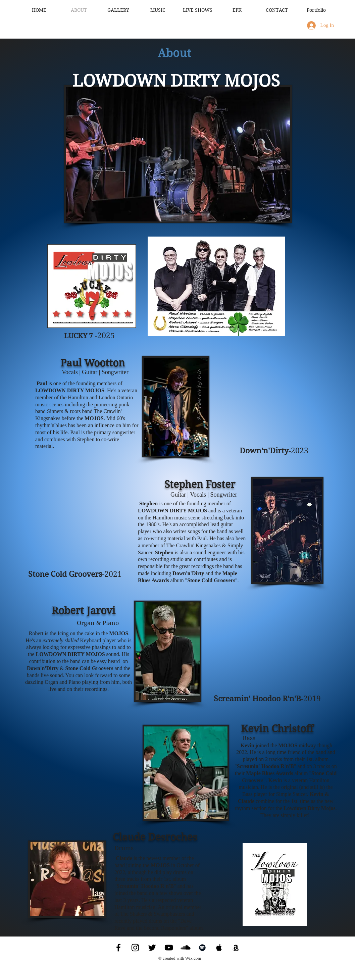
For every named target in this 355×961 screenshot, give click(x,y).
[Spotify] (202, 948)
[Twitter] (152, 948)
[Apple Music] (219, 948)
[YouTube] (169, 948)
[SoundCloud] (186, 948)
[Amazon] (236, 948)
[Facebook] (118, 948)
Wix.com (193, 958)
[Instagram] (135, 948)
